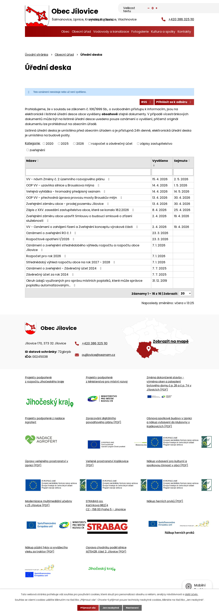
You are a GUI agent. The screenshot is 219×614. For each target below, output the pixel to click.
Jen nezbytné (111, 607)
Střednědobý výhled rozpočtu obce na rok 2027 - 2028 (71, 263)
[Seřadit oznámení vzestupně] (38, 161)
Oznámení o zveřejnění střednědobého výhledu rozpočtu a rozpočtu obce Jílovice (82, 248)
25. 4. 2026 (182, 211)
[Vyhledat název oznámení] (88, 173)
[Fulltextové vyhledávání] (177, 8)
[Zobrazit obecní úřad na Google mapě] (158, 341)
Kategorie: (32, 144)
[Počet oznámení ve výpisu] (185, 293)
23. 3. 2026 (161, 234)
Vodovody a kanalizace (111, 31)
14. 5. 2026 (181, 192)
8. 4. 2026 (160, 211)
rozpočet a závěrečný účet (111, 145)
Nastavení (133, 607)
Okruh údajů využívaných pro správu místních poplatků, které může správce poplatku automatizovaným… (84, 283)
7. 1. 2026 (159, 246)
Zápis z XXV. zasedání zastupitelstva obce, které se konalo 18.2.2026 (80, 211)
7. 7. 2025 (160, 269)
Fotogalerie (140, 31)
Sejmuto (181, 162)
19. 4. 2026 (181, 217)
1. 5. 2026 (180, 186)
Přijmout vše (87, 607)
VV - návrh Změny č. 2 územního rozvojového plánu (68, 180)
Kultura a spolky (163, 31)
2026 (80, 145)
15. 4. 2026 (160, 180)
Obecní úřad (81, 31)
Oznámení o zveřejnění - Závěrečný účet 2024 (64, 269)
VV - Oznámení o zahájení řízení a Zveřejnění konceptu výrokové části (82, 228)
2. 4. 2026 (160, 217)
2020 (49, 145)
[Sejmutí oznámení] (183, 173)
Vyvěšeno (160, 162)
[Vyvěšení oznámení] (162, 173)
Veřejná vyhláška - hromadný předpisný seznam (66, 192)
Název (31, 162)
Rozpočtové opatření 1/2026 (51, 240)
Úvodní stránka (56, 31)
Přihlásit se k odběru (173, 103)
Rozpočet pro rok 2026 (46, 257)
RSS (143, 103)
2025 (65, 145)
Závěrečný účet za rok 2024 (50, 275)
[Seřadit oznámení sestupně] (38, 162)
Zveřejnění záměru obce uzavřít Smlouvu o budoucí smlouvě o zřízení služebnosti (88, 219)
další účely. (191, 594)
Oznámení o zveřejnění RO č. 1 (51, 234)
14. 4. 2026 (160, 186)
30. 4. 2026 (182, 198)
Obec (65, 31)
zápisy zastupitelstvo (156, 145)
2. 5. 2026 (181, 180)
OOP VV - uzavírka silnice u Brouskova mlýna (63, 186)
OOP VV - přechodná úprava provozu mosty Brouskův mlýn (74, 198)
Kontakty (184, 31)
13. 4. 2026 (160, 198)
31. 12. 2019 (160, 281)
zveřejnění (37, 151)
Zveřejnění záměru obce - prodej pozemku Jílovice (68, 205)
